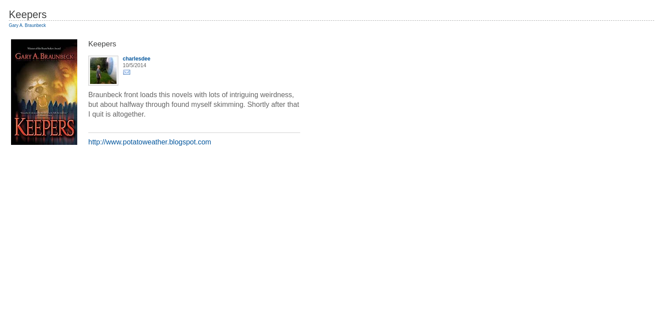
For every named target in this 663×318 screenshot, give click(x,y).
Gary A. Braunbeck (27, 25)
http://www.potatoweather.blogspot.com (149, 142)
